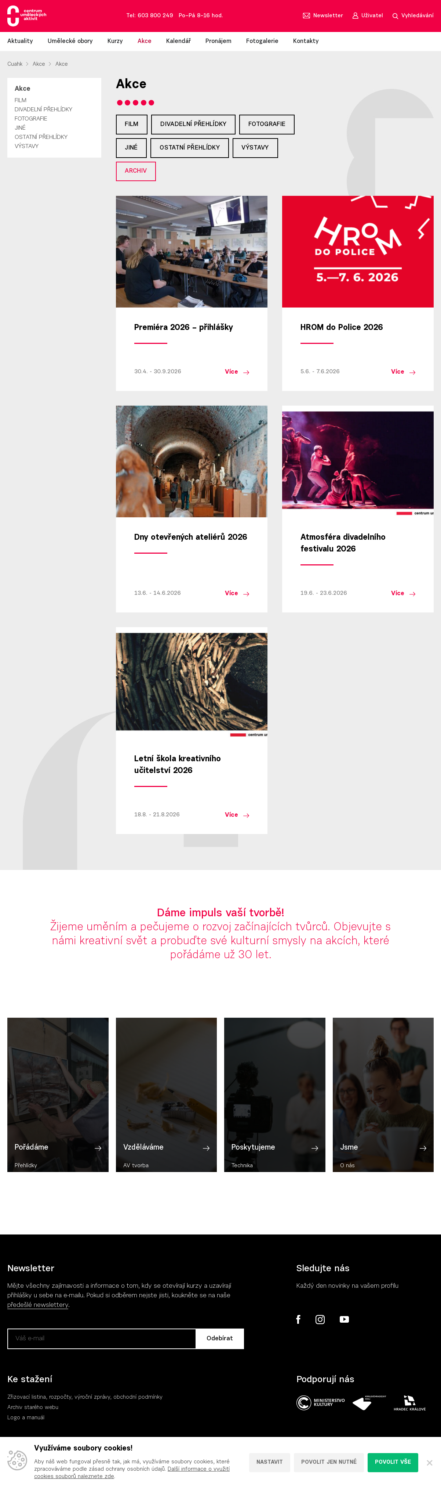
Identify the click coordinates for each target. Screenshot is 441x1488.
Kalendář (178, 41)
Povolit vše (393, 1462)
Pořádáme (31, 1163)
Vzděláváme (143, 1163)
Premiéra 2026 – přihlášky (183, 331)
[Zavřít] (430, 1462)
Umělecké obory (70, 41)
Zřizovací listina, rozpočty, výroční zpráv (57, 1400)
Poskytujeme (253, 1163)
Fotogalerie (262, 41)
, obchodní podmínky (136, 1400)
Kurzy (115, 41)
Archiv (137, 173)
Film (20, 101)
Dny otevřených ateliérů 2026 (190, 540)
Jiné (20, 128)
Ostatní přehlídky (41, 137)
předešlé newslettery (37, 1308)
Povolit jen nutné (329, 1462)
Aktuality (20, 41)
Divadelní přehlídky (43, 110)
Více (231, 374)
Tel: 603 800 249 (149, 16)
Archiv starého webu (32, 1410)
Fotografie (31, 119)
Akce (145, 41)
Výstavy (27, 147)
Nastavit (269, 1462)
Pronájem (218, 41)
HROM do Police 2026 (341, 331)
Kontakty (306, 41)
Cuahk (14, 64)
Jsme (349, 1163)
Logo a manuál (25, 1420)
